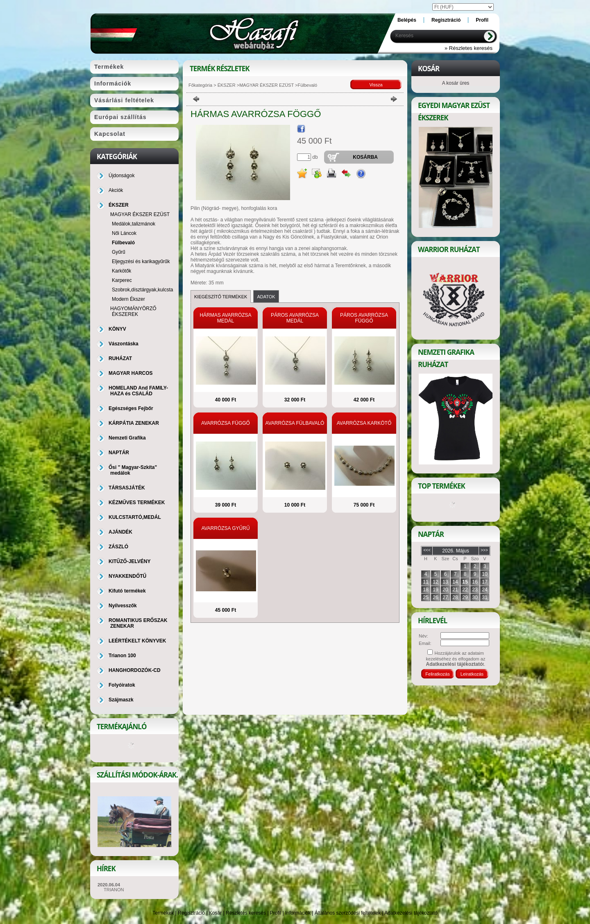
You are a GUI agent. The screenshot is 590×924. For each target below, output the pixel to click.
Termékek (163, 913)
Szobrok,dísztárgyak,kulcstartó (145, 290)
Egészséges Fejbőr (131, 408)
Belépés (406, 20)
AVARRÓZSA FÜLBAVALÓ (295, 423)
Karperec (122, 280)
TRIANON (114, 889)
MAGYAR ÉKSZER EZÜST (266, 85)
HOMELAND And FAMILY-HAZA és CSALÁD (138, 391)
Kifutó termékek (127, 591)
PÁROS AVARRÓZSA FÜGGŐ (364, 318)
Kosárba (365, 157)
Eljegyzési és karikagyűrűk (141, 261)
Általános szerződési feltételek (348, 913)
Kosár (215, 913)
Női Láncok (124, 233)
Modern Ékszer (128, 299)
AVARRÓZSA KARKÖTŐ (364, 423)
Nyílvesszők (123, 605)
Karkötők (121, 271)
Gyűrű (118, 252)
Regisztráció (191, 913)
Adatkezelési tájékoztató (410, 913)
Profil (275, 913)
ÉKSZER (226, 85)
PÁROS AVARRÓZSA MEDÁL (295, 318)
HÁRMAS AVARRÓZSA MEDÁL (225, 318)
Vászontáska (123, 344)
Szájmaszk (121, 700)
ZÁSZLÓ (118, 547)
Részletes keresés (246, 913)
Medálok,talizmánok (133, 224)
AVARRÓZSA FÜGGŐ (225, 423)
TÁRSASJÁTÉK (127, 488)
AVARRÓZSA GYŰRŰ (225, 528)
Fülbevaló (123, 243)
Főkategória (200, 85)
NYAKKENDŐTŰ (127, 576)
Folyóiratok (122, 685)
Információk (298, 913)
